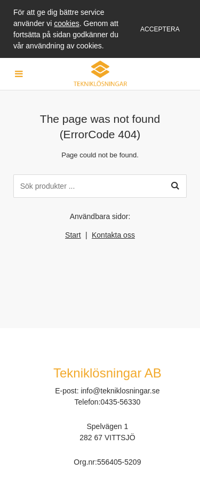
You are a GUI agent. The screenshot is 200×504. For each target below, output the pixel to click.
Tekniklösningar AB (107, 373)
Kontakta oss (113, 235)
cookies (66, 23)
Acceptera (160, 29)
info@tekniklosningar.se (120, 391)
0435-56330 (121, 402)
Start (73, 235)
